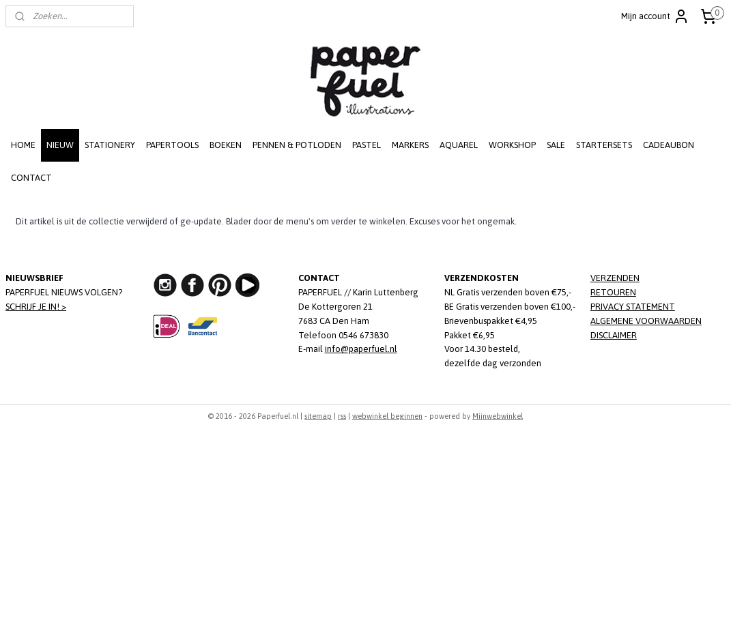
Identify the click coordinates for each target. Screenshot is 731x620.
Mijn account (655, 16)
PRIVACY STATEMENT (632, 306)
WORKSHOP (512, 145)
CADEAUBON (668, 145)
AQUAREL (459, 145)
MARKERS (410, 145)
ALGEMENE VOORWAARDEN (646, 321)
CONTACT (31, 178)
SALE (556, 145)
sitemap (318, 416)
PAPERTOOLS (172, 145)
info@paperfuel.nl (361, 349)
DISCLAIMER (613, 335)
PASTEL (366, 145)
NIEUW (60, 145)
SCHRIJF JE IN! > (35, 306)
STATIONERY (110, 145)
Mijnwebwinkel (497, 416)
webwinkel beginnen (387, 416)
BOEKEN (226, 145)
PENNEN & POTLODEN (297, 145)
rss (342, 416)
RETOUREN (613, 292)
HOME (23, 145)
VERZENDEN (615, 278)
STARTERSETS (604, 145)
